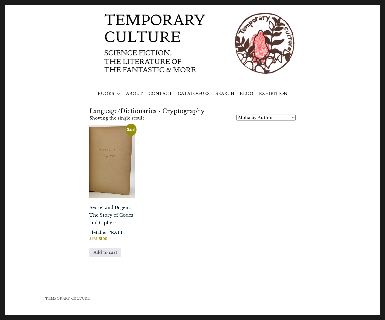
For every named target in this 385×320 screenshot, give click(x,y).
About (134, 93)
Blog (246, 93)
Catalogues (194, 93)
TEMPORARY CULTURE (67, 298)
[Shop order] (266, 117)
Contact (160, 93)
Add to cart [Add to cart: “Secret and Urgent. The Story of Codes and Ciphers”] (105, 252)
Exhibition (273, 93)
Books (105, 93)
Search (224, 93)
